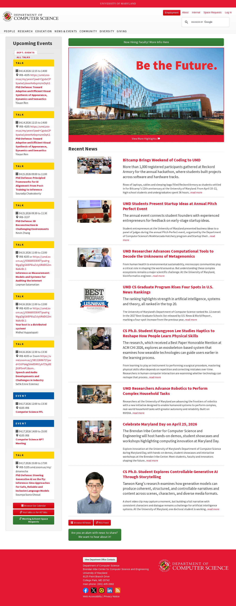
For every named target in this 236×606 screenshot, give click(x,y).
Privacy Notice (112, 596)
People (9, 31)
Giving (122, 31)
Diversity (107, 31)
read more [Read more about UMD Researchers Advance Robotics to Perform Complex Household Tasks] (138, 413)
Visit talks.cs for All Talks (33, 512)
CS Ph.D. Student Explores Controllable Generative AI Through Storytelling (170, 474)
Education (43, 31)
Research (25, 31)
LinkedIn (109, 590)
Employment (172, 12)
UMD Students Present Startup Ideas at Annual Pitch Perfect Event (170, 206)
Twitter (93, 590)
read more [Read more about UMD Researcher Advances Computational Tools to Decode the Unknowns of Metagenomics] (159, 275)
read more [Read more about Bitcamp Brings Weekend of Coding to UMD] (196, 192)
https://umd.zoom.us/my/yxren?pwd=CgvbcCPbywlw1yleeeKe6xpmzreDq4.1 (33, 79)
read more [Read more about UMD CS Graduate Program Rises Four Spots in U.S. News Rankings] (191, 319)
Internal (196, 12)
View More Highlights (146, 138)
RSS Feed (102, 522)
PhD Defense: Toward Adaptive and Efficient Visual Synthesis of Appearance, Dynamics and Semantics (33, 93)
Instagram (101, 590)
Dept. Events (27, 52)
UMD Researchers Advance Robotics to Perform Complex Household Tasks (165, 391)
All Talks (23, 57)
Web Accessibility (92, 596)
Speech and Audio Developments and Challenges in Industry (29, 376)
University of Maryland (118, 3)
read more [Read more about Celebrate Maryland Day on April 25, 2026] (152, 460)
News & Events (66, 31)
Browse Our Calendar (33, 505)
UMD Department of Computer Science (31, 16)
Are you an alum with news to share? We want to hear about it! (94, 535)
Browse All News (81, 522)
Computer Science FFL (29, 411)
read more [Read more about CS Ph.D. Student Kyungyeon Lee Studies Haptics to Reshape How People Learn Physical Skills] (155, 377)
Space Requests (212, 12)
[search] (205, 22)
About (185, 12)
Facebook (85, 590)
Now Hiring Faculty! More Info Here (146, 42)
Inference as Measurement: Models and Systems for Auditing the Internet (33, 276)
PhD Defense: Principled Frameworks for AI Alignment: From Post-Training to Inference (30, 183)
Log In (228, 12)
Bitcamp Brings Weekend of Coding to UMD (162, 160)
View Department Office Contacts (100, 559)
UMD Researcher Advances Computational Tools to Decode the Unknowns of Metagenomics (168, 253)
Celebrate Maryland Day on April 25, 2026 (160, 424)
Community (88, 31)
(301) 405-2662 (105, 584)
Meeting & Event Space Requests (33, 520)
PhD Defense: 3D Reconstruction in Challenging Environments (32, 225)
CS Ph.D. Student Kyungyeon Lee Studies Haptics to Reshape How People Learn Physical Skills (169, 333)
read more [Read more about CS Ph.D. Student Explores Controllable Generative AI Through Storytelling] (213, 509)
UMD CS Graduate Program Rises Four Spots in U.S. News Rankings (168, 289)
